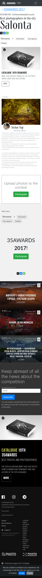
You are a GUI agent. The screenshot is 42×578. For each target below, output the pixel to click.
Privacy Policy (5, 511)
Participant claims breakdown (10, 533)
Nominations (6, 523)
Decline (29, 573)
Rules (4, 526)
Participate (21, 194)
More (5, 84)
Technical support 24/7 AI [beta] (17, 563)
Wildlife (5, 97)
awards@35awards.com (9, 387)
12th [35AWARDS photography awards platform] (11, 3)
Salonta (23, 131)
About (4, 521)
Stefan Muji (17, 127)
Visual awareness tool (8, 535)
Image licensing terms (7, 515)
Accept (21, 573)
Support (7, 530)
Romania (5, 38)
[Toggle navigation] (36, 3)
